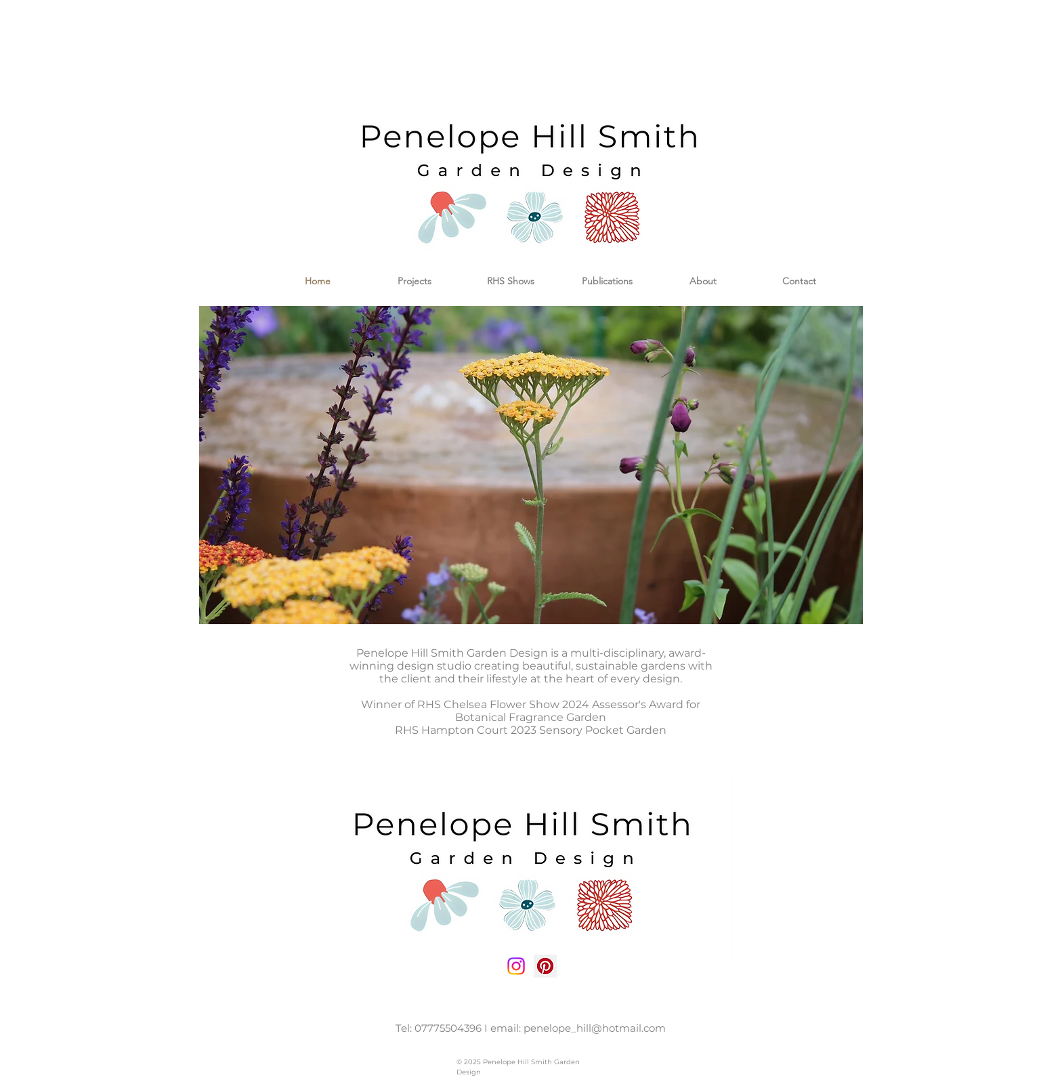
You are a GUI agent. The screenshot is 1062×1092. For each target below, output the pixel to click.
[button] (531, 465)
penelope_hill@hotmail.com (595, 1028)
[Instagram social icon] (516, 966)
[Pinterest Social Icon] (545, 966)
